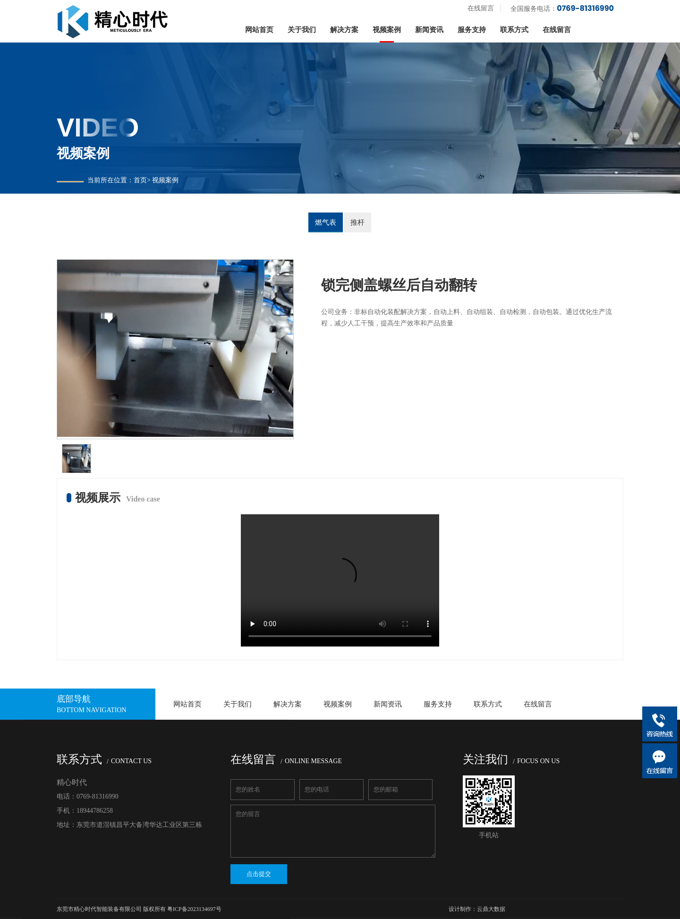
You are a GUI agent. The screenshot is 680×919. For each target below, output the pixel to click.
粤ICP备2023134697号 (194, 909)
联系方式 (514, 30)
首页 (140, 180)
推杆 (357, 222)
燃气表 (325, 222)
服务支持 (472, 30)
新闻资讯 (429, 30)
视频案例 (387, 30)
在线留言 (481, 8)
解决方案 (344, 30)
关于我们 (302, 30)
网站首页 (259, 30)
